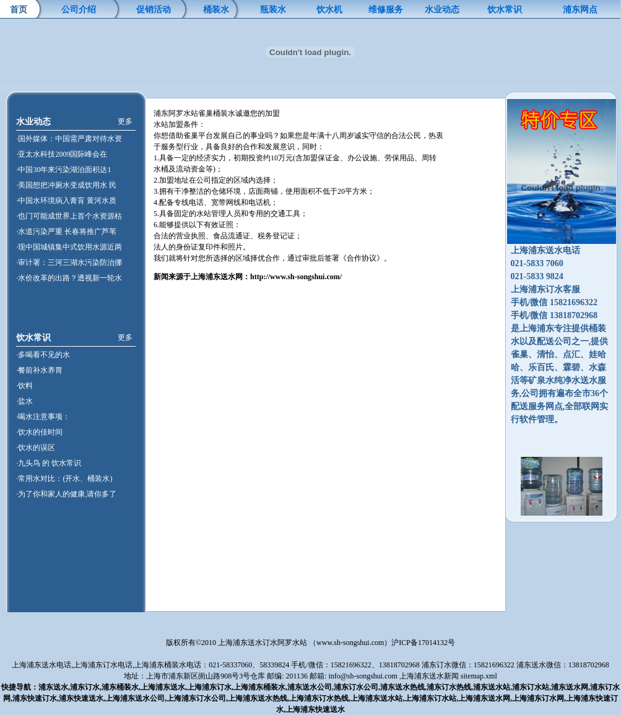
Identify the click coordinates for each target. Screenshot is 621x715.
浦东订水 (85, 687)
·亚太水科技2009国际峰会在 (61, 154)
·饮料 (24, 385)
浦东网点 (580, 9)
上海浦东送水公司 (135, 698)
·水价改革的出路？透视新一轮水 (69, 278)
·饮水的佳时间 (39, 432)
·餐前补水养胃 (39, 370)
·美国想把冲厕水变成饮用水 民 (66, 185)
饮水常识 (504, 9)
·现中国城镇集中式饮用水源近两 (69, 247)
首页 (18, 9)
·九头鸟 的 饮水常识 (48, 463)
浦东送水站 (491, 687)
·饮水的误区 (35, 447)
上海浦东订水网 (538, 698)
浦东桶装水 (120, 687)
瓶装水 (273, 9)
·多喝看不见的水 (43, 354)
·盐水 (24, 401)
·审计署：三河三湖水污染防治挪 (69, 262)
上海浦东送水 (163, 687)
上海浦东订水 (209, 687)
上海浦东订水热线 (319, 698)
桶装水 (216, 9)
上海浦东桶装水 (259, 687)
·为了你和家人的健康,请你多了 (66, 494)
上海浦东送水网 (484, 698)
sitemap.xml (479, 676)
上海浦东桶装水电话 (167, 665)
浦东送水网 (569, 687)
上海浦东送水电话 (41, 665)
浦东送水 (53, 687)
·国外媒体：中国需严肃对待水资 (69, 138)
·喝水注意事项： (43, 416)
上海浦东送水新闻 (429, 676)
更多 (125, 121)
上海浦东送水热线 (257, 698)
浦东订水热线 (449, 687)
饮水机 (329, 9)
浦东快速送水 (81, 698)
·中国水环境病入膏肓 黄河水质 (66, 200)
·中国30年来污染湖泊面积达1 (63, 169)
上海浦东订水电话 (102, 665)
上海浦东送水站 (376, 698)
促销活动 (153, 9)
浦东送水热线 (402, 687)
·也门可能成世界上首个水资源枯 (69, 216)
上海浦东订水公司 (196, 698)
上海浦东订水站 (430, 698)
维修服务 (385, 9)
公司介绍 (78, 9)
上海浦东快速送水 (315, 709)
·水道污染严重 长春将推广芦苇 (66, 231)
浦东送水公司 (309, 687)
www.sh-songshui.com (350, 642)
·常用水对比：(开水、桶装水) (64, 478)
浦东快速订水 (34, 698)
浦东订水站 (530, 687)
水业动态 (442, 9)
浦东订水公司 (356, 687)
